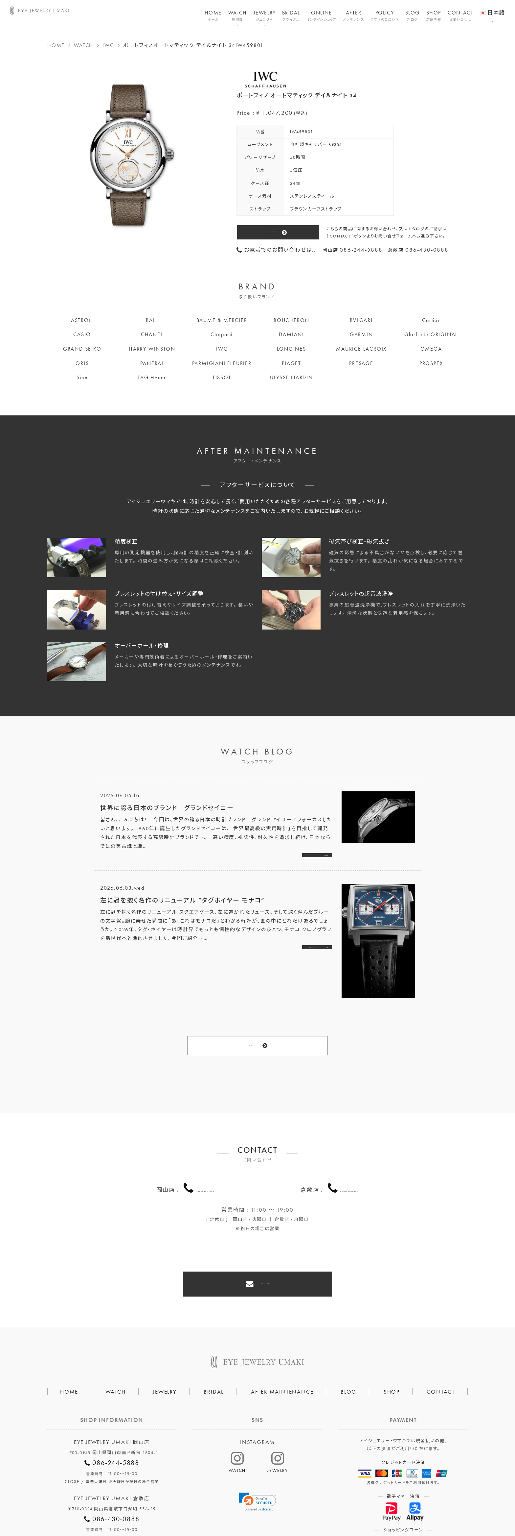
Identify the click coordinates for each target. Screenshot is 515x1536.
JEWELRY (265, 15)
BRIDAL (291, 15)
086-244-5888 (205, 1158)
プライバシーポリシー (226, 1508)
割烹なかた (329, 1508)
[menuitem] (492, 8)
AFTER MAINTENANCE (282, 1344)
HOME (213, 15)
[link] (257, 1455)
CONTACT (460, 15)
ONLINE (322, 15)
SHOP (433, 15)
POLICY (384, 15)
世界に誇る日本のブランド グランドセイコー (167, 808)
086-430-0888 (349, 1158)
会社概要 (177, 1508)
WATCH (237, 15)
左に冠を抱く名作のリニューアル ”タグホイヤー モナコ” (182, 904)
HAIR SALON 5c (283, 1508)
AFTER (353, 15)
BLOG (412, 15)
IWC (108, 45)
